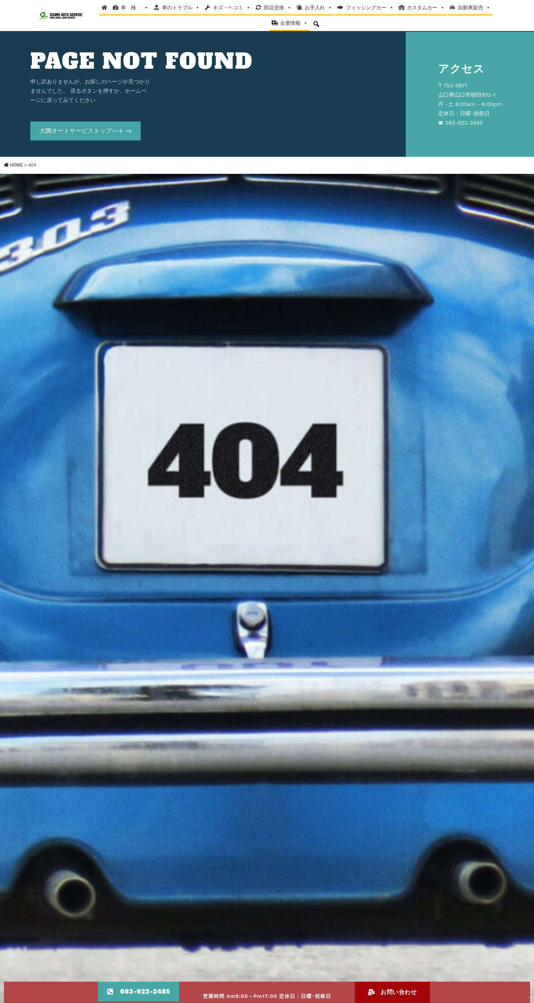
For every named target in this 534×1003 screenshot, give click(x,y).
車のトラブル (181, 8)
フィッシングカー (370, 8)
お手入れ (318, 8)
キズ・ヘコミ (232, 8)
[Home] (104, 8)
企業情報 (294, 23)
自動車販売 (474, 8)
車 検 (134, 8)
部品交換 (277, 8)
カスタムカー (426, 8)
